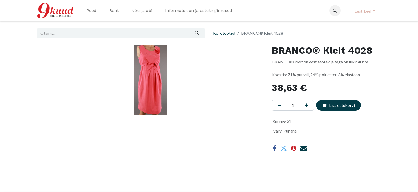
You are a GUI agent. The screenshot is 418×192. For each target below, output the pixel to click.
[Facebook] (274, 148)
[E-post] (303, 148)
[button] (335, 10)
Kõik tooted (224, 32)
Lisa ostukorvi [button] (338, 105)
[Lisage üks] (306, 105)
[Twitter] (283, 148)
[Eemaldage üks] (279, 105)
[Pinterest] (293, 148)
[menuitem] (91, 10)
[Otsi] (197, 33)
